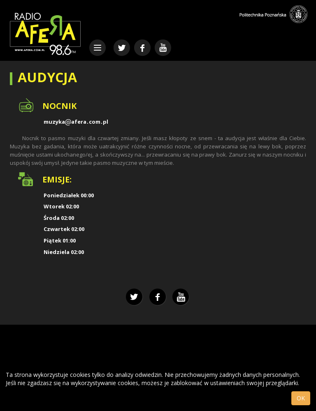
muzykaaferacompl (76, 121)
